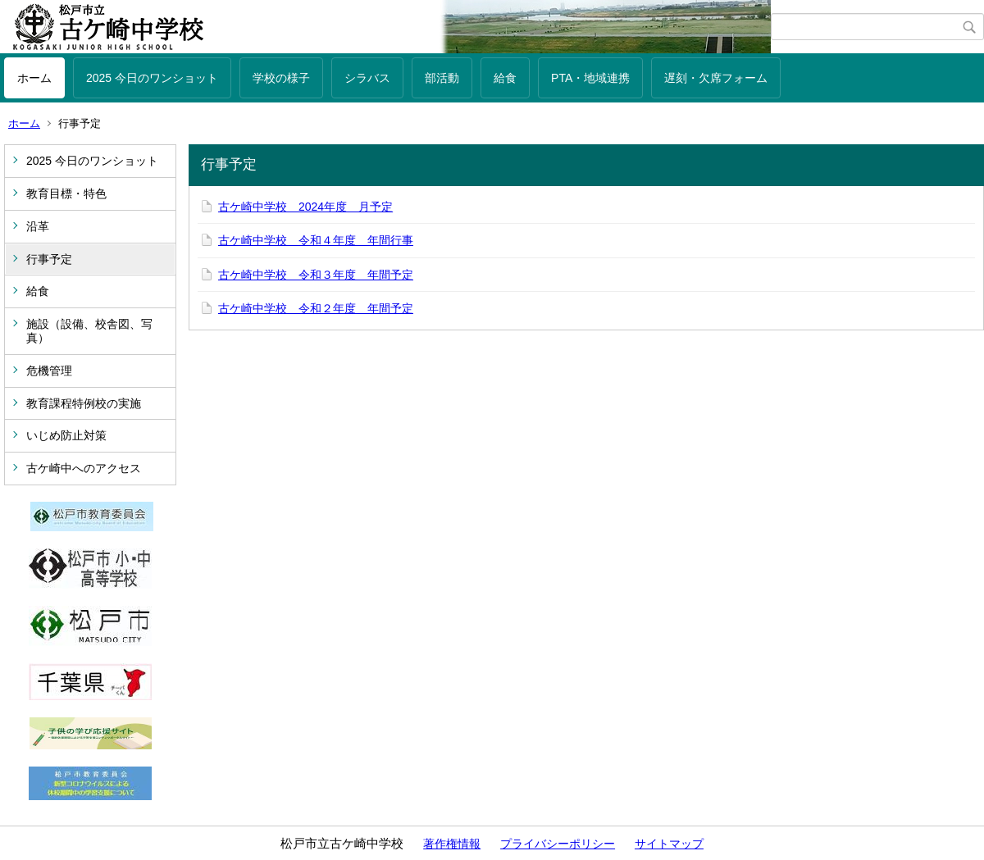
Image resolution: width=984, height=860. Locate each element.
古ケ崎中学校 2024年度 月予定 (305, 206)
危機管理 (49, 370)
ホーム (34, 77)
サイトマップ (669, 843)
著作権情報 (452, 843)
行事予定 (49, 259)
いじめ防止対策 (66, 435)
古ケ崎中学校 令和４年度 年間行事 (315, 240)
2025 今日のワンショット (152, 77)
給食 (505, 77)
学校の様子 (281, 77)
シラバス (367, 77)
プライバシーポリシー (557, 843)
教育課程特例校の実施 (83, 403)
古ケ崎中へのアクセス (83, 468)
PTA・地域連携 (590, 77)
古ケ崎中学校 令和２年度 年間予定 (315, 308)
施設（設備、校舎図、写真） (89, 330)
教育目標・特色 (66, 193)
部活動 (442, 77)
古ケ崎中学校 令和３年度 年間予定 (315, 274)
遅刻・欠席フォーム (716, 77)
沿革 (37, 226)
